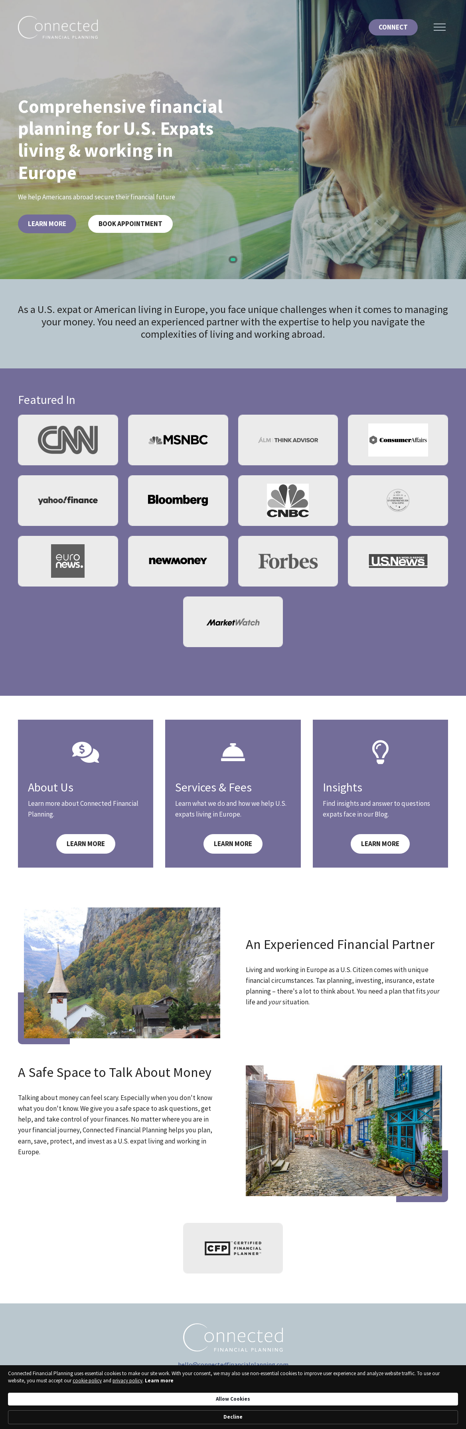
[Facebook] (259, 1387)
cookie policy (68, 1416)
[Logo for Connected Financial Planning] (58, 27)
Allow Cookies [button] (343, 1409)
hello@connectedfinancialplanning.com (233, 1364)
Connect (393, 27)
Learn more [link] (140, 1416)
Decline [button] (394, 1409)
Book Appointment (130, 223)
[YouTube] (206, 1387)
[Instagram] (241, 1387)
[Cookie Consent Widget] (233, 1410)
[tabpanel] (233, 139)
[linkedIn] (224, 1387)
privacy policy (108, 1416)
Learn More (47, 223)
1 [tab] (233, 259)
